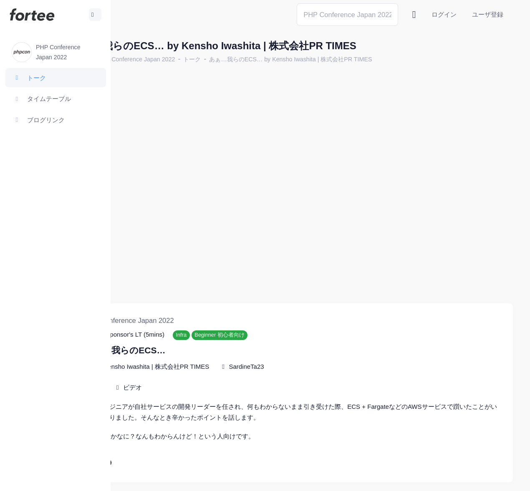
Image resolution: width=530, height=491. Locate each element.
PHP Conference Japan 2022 (193, 59)
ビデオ (190, 358)
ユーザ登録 (487, 14)
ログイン (444, 14)
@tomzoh (274, 478)
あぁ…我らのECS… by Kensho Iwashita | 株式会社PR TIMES (348, 59)
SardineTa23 (303, 337)
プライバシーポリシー (480, 478)
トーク (249, 59)
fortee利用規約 (415, 478)
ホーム (138, 59)
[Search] (347, 14)
